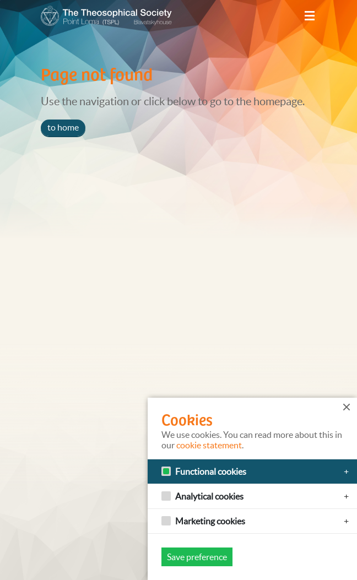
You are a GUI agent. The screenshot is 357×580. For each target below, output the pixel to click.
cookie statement (209, 445)
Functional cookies (210, 471)
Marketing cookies (210, 521)
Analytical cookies (209, 496)
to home (63, 127)
